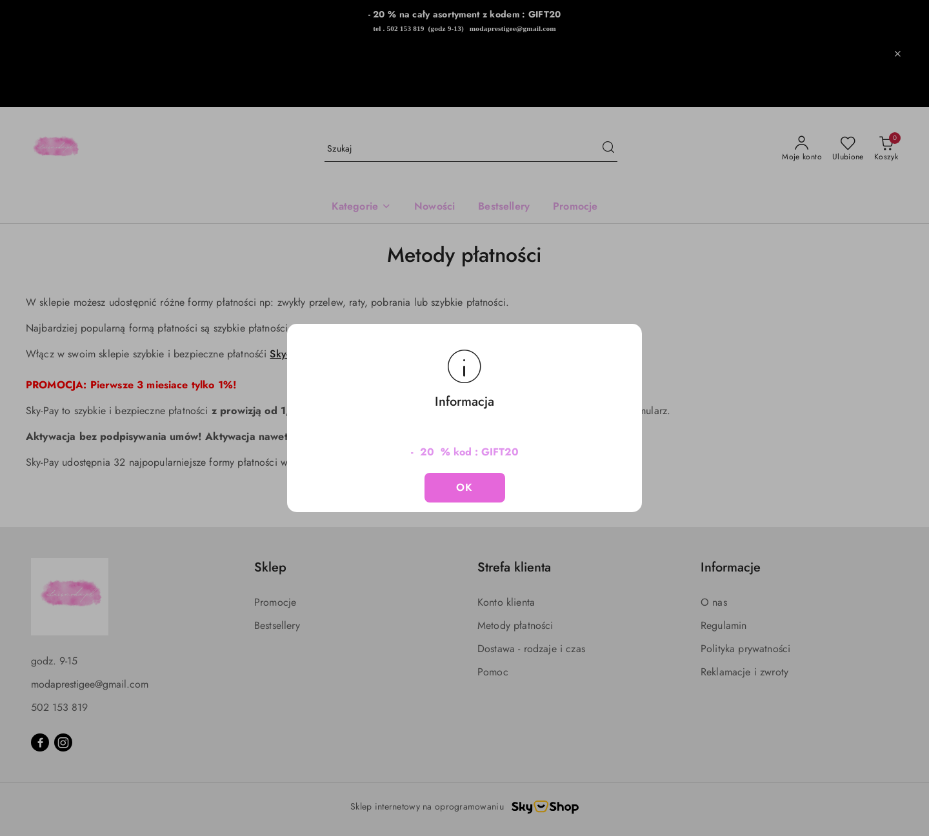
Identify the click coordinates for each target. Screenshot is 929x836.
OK (465, 487)
